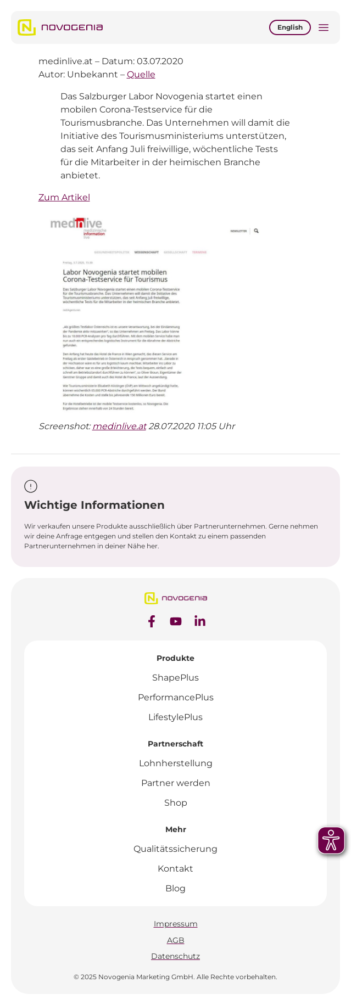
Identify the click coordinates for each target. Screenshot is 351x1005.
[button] (323, 29)
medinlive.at (119, 426)
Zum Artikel (64, 197)
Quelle (141, 74)
